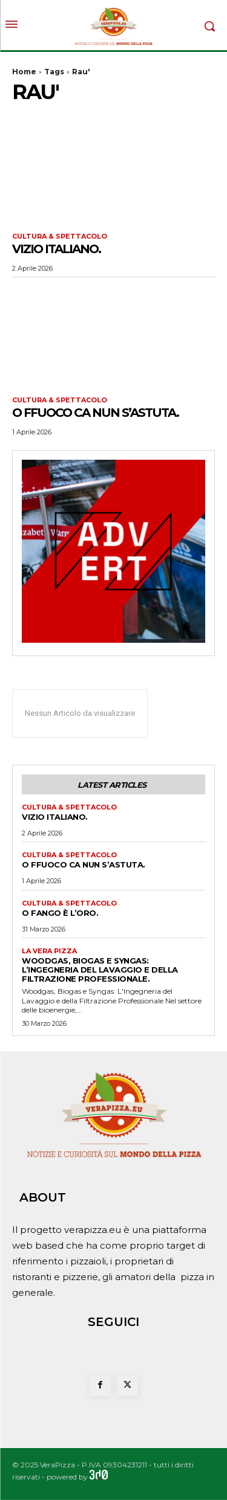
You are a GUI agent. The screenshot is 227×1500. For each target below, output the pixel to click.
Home (24, 71)
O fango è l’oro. (60, 913)
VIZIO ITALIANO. (56, 249)
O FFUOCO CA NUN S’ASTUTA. (95, 412)
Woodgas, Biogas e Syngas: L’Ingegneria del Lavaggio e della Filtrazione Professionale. (100, 969)
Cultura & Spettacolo (59, 236)
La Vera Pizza (49, 951)
